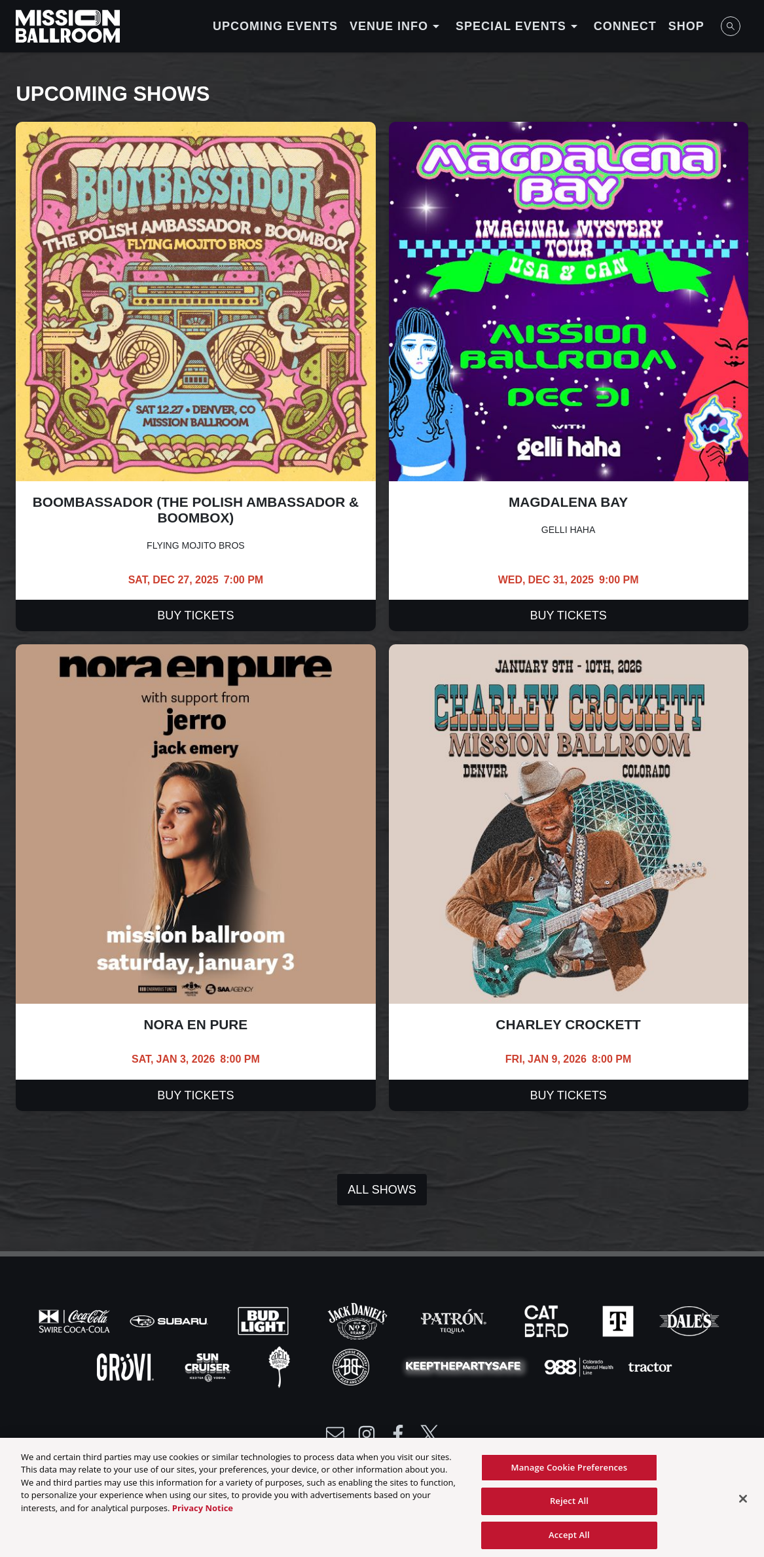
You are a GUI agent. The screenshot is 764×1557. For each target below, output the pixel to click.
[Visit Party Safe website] (466, 1366)
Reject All (569, 1508)
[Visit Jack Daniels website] (359, 1320)
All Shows (382, 1189)
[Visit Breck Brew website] (352, 1366)
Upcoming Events (275, 26)
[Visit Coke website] (76, 1320)
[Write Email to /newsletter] (335, 1433)
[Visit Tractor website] (650, 1366)
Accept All (569, 1542)
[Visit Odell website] (281, 1366)
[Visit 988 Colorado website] (580, 1366)
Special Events (519, 26)
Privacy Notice (202, 1515)
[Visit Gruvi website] (126, 1366)
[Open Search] (730, 26)
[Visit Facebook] (398, 1433)
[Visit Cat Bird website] (548, 1320)
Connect (625, 26)
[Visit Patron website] (454, 1320)
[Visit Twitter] (429, 1433)
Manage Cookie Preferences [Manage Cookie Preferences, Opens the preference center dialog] (569, 1474)
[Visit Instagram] (366, 1433)
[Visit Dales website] (689, 1320)
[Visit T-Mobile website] (619, 1320)
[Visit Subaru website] (170, 1320)
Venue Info (397, 26)
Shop (686, 26)
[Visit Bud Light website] (264, 1320)
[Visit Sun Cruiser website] (209, 1366)
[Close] (743, 1505)
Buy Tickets (195, 615)
